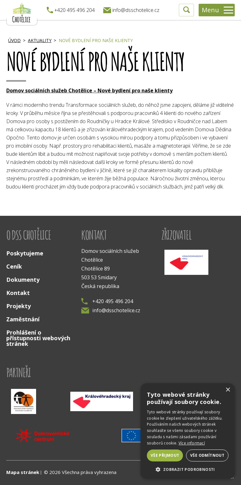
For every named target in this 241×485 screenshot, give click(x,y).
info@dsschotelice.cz (110, 310)
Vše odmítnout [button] (207, 455)
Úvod (14, 40)
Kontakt (18, 293)
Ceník (14, 266)
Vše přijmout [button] (165, 455)
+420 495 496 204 (107, 301)
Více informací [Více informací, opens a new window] (192, 443)
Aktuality (39, 40)
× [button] (227, 390)
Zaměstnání (23, 319)
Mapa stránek (22, 472)
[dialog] (188, 431)
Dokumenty (23, 279)
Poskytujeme (24, 253)
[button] (187, 469)
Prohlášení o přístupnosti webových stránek (38, 338)
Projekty (18, 306)
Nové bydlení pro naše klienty (96, 40)
